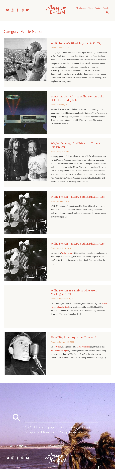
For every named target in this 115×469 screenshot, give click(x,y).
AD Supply (61, 432)
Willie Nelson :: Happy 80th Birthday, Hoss (78, 244)
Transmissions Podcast (78, 427)
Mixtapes (30, 432)
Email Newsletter (45, 432)
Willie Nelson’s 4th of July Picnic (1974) (76, 44)
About (90, 9)
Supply (105, 9)
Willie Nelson (67, 253)
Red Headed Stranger (59, 350)
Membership (81, 9)
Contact (97, 9)
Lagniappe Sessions (55, 427)
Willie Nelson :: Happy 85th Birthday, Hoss (78, 197)
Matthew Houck (83, 347)
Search (107, 13)
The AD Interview (34, 427)
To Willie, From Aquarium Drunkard (73, 337)
